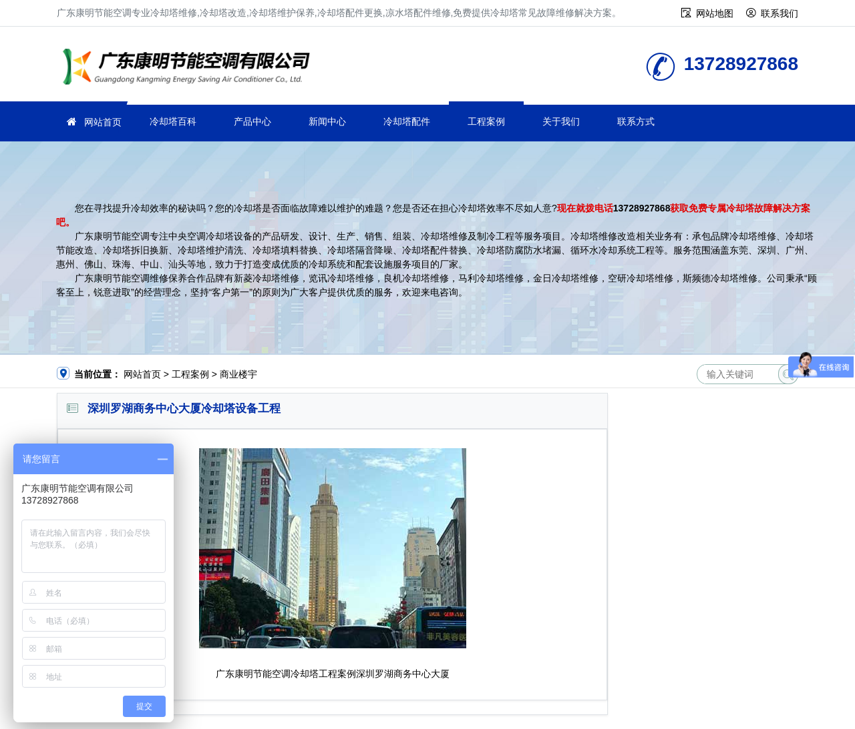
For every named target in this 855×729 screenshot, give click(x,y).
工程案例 (486, 121)
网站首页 (103, 122)
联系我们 (779, 13)
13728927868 (642, 208)
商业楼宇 (238, 374)
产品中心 (252, 121)
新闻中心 (327, 121)
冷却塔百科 (173, 121)
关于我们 (561, 121)
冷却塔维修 (190, 68)
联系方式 (636, 121)
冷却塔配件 (406, 121)
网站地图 (714, 13)
